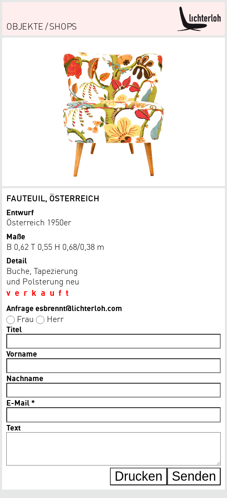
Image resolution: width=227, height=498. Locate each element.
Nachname (24, 378)
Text (13, 427)
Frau (25, 318)
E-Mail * (20, 402)
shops (63, 26)
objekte (24, 26)
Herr (55, 318)
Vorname (21, 353)
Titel (14, 329)
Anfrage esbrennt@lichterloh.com (64, 308)
